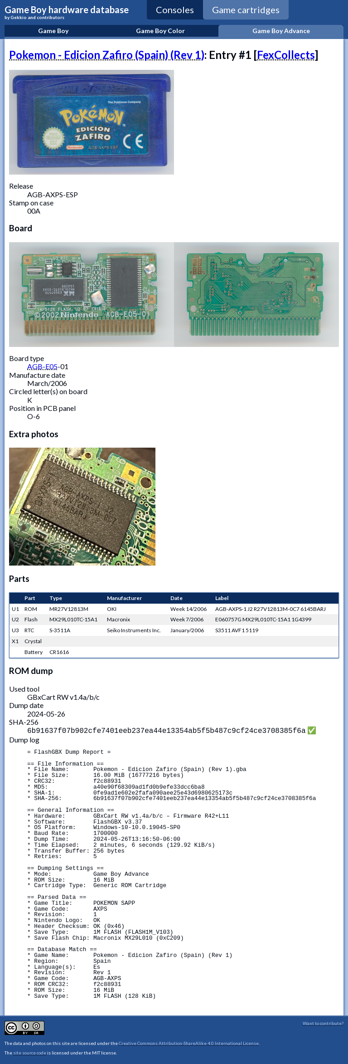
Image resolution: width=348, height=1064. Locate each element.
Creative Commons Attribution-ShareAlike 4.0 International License (189, 1042)
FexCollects (286, 54)
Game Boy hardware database (67, 12)
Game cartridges (246, 9)
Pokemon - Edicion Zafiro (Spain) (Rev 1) (106, 54)
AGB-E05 (42, 366)
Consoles (175, 9)
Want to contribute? (323, 1022)
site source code (29, 1051)
